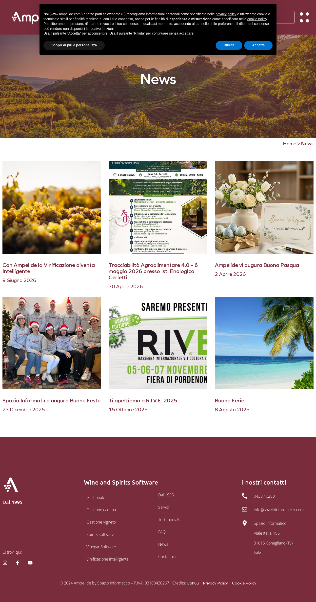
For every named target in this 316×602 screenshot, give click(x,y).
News (163, 544)
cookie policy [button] (257, 19)
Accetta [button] (258, 45)
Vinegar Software (101, 546)
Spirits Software (100, 534)
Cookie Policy (244, 583)
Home (289, 144)
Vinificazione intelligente (107, 559)
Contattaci (167, 556)
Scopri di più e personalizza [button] (74, 45)
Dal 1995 (166, 495)
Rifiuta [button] (229, 45)
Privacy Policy (215, 583)
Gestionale (95, 497)
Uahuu (193, 583)
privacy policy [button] (226, 14)
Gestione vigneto (101, 522)
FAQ (162, 532)
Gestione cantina (101, 509)
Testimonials (169, 519)
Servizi (164, 507)
